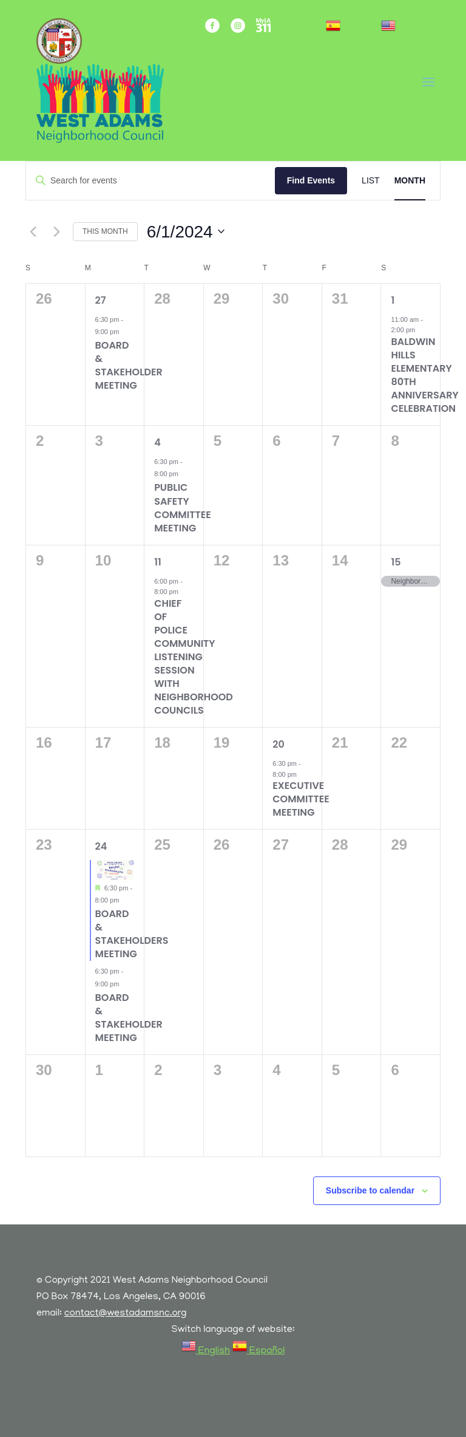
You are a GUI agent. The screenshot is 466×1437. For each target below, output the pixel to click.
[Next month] (56, 231)
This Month (105, 231)
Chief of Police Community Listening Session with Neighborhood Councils (193, 657)
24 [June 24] (101, 846)
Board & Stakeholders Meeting (132, 934)
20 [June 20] (278, 744)
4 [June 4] (157, 442)
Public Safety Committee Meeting (182, 507)
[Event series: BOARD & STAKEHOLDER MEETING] (125, 331)
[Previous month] (32, 231)
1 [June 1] (392, 300)
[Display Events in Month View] (409, 181)
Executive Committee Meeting (300, 799)
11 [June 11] (157, 562)
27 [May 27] (100, 300)
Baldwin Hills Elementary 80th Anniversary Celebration (424, 375)
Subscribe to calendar (370, 1190)
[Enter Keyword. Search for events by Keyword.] (150, 181)
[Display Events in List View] (371, 181)
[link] (352, 31)
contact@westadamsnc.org (125, 1313)
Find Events (311, 180)
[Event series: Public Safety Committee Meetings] (184, 473)
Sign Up (298, 31)
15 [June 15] (395, 562)
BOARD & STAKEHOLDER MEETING (129, 365)
